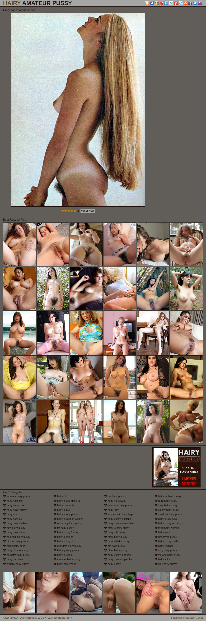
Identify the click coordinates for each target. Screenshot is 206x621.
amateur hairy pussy (16, 496)
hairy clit (60, 496)
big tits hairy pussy (15, 541)
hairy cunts (62, 510)
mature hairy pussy (117, 528)
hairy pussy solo (166, 519)
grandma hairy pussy (67, 546)
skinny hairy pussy (167, 510)
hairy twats (163, 532)
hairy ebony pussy (66, 514)
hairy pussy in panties (118, 559)
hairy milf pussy (115, 532)
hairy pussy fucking (66, 532)
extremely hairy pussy (68, 523)
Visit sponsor (87, 210)
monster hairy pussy (67, 559)
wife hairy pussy (166, 564)
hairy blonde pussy (15, 550)
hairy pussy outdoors (117, 555)
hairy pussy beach (15, 532)
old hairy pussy (114, 546)
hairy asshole (12, 519)
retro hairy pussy (166, 501)
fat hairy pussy (64, 528)
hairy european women (68, 519)
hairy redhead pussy (168, 496)
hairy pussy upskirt (167, 541)
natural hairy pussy (116, 541)
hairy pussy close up (67, 501)
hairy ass (10, 514)
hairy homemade (65, 564)
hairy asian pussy (15, 510)
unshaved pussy (166, 537)
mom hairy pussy (115, 537)
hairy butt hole (13, 559)
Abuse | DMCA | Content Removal (20, 617)
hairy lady (111, 510)
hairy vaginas (164, 546)
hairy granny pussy (66, 550)
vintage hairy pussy (167, 555)
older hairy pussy (115, 550)
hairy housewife (115, 501)
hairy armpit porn (14, 505)
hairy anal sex (13, 501)
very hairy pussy (166, 550)
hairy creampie (64, 505)
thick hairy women (167, 528)
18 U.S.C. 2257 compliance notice (55, 617)
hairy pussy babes (15, 523)
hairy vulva (163, 559)
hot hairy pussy (114, 496)
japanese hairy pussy (118, 505)
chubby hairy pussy (16, 564)
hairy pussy (112, 564)
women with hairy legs (118, 514)
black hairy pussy (14, 546)
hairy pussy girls (65, 541)
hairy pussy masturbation (120, 523)
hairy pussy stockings (169, 523)
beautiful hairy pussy (16, 537)
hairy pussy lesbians (117, 519)
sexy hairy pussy (166, 505)
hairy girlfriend (63, 537)
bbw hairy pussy (14, 528)
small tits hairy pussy (168, 514)
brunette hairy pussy (16, 555)
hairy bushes (63, 555)
